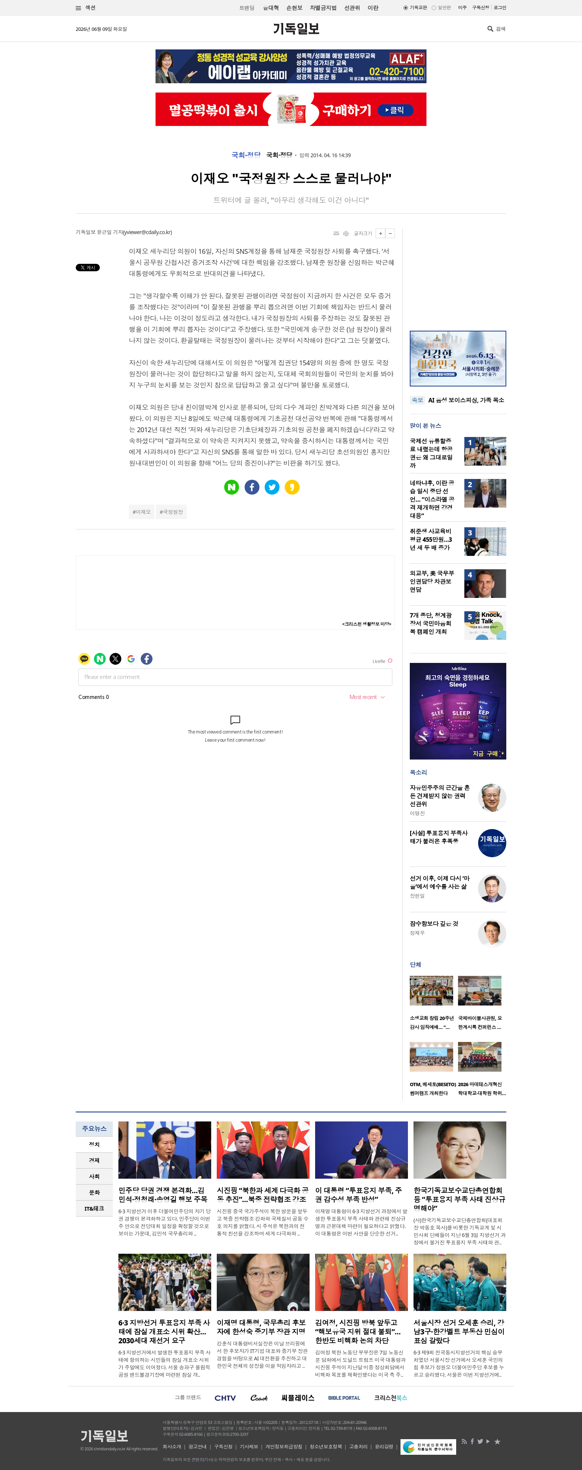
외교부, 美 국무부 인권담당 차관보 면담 (432, 581)
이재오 (143, 511)
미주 (462, 7)
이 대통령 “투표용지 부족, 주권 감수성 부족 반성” (358, 1195)
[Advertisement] (458, 275)
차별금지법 (323, 8)
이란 (372, 8)
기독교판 (418, 7)
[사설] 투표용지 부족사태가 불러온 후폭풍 (439, 837)
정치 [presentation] (94, 1144)
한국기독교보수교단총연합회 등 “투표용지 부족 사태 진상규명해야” (459, 1199)
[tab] (94, 1145)
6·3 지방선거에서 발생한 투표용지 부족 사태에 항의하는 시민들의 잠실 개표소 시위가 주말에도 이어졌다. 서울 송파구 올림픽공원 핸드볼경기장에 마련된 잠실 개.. (164, 1363)
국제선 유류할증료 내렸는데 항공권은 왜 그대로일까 (431, 453)
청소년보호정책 (326, 1446)
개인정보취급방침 (284, 1446)
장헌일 (417, 895)
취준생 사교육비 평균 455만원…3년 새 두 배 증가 (431, 539)
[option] (434, 1005)
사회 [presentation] (94, 1176)
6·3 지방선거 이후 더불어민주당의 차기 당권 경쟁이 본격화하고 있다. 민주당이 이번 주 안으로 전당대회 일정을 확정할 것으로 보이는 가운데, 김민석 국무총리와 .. (164, 1222)
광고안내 (198, 1446)
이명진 (417, 813)
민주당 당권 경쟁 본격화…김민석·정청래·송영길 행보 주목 (162, 1195)
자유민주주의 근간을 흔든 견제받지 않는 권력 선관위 (440, 796)
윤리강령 (384, 1446)
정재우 (417, 932)
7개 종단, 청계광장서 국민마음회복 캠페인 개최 (431, 623)
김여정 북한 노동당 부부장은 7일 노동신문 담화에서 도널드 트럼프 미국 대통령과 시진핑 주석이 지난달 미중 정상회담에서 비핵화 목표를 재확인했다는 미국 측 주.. (360, 1363)
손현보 (294, 8)
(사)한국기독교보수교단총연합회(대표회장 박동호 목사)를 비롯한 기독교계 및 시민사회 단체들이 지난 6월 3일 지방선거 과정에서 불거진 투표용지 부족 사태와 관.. (459, 1231)
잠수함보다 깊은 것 (434, 924)
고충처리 (358, 1446)
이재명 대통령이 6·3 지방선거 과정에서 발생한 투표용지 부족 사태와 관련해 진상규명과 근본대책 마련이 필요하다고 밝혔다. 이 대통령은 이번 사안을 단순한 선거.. (361, 1222)
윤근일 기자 (110, 232)
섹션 (86, 8)
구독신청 (480, 7)
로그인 (500, 7)
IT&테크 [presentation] (94, 1208)
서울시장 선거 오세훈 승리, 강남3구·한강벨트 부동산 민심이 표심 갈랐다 (458, 1332)
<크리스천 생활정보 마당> (366, 624)
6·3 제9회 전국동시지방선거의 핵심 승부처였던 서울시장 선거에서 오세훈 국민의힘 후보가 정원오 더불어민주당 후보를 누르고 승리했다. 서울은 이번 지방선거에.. (458, 1363)
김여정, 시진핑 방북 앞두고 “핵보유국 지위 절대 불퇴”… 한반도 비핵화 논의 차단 (357, 1332)
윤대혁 (271, 8)
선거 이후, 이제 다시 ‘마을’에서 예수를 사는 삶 (440, 882)
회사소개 (172, 1446)
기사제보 (249, 1446)
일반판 (444, 7)
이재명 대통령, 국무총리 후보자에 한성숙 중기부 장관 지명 (261, 1327)
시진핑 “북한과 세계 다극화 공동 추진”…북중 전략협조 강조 (262, 1195)
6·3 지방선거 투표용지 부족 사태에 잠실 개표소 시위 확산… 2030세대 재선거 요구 (164, 1332)
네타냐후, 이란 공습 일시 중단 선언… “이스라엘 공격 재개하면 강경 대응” (432, 499)
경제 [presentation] (94, 1160)
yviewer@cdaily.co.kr (147, 232)
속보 (417, 400)
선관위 (352, 8)
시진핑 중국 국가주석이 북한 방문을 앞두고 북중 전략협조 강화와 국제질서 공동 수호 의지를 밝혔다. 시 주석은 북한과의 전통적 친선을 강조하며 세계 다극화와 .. (262, 1222)
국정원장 (173, 511)
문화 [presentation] (94, 1192)
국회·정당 (246, 155)
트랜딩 (246, 8)
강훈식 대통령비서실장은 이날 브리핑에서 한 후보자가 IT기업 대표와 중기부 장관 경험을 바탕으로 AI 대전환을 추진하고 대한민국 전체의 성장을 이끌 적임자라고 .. (262, 1354)
